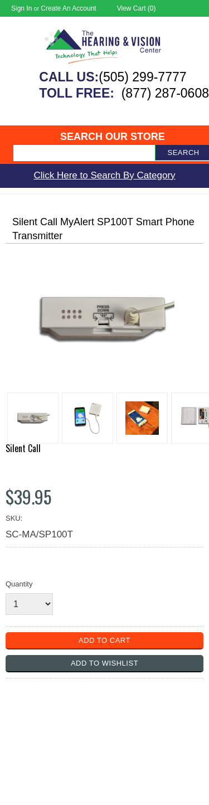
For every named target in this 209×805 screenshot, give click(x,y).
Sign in (21, 8)
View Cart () (136, 8)
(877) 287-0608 (165, 93)
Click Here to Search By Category (104, 175)
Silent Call (23, 448)
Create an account (68, 8)
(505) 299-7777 (142, 77)
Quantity (19, 584)
